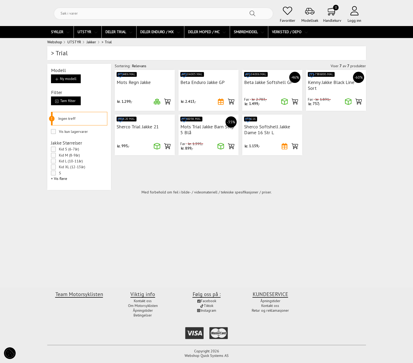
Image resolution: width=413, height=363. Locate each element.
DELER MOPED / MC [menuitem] (207, 31)
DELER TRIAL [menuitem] (119, 31)
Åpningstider (143, 310)
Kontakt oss (143, 301)
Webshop (54, 42)
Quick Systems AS (215, 355)
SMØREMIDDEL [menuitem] (249, 31)
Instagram (206, 310)
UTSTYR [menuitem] (88, 31)
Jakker (91, 42)
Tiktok (206, 305)
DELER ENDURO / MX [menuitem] (160, 31)
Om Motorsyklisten (143, 305)
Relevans (139, 66)
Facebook (206, 301)
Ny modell (65, 78)
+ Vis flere (59, 178)
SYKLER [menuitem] (60, 31)
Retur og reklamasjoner (270, 310)
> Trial (107, 42)
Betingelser (143, 315)
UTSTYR (74, 42)
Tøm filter (65, 100)
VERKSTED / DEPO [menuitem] (290, 31)
